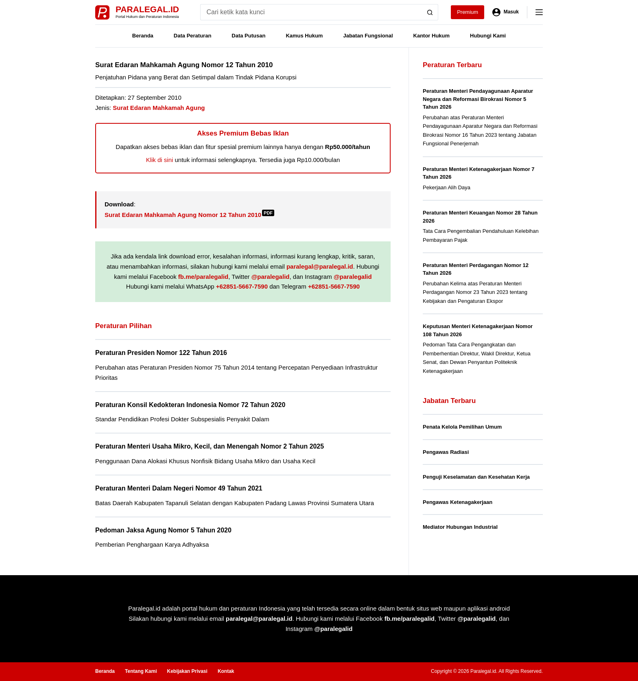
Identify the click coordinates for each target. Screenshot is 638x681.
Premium (467, 12)
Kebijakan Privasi (187, 671)
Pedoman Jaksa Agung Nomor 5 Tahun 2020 (163, 530)
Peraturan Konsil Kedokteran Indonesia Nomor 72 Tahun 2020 (190, 404)
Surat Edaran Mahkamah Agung (159, 107)
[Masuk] (505, 12)
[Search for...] (311, 12)
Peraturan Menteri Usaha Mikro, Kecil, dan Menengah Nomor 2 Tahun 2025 (209, 446)
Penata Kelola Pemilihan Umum (462, 427)
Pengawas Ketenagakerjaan (457, 502)
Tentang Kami (141, 671)
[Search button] (430, 12)
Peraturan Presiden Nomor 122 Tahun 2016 (161, 352)
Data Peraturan (192, 36)
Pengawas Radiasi (446, 452)
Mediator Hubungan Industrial (460, 527)
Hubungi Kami (488, 36)
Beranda (142, 36)
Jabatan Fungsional (368, 36)
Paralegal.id (147, 9)
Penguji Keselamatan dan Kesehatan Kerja (476, 477)
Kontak (226, 671)
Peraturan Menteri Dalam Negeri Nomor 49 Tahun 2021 (178, 488)
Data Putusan (248, 36)
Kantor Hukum (431, 36)
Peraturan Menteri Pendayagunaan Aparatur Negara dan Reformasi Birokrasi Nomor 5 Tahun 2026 (478, 99)
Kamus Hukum (304, 36)
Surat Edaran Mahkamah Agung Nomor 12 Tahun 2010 (189, 214)
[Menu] (539, 12)
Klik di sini (159, 159)
